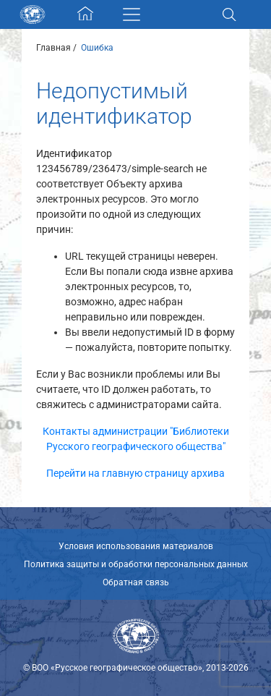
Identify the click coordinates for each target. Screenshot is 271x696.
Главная (53, 48)
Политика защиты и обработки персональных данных (136, 564)
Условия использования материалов (136, 546)
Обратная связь (136, 582)
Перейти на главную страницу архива (135, 473)
